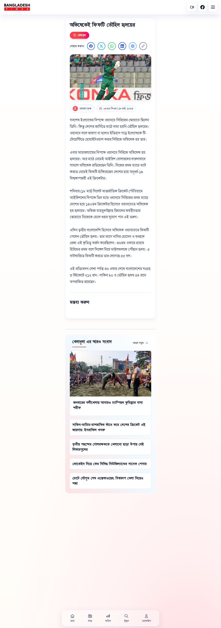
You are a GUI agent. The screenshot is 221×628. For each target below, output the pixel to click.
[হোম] (72, 618)
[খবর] (90, 618)
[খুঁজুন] (126, 618)
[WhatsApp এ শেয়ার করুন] (112, 46)
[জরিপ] (108, 618)
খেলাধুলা (79, 35)
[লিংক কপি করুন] (143, 46)
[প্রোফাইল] (146, 618)
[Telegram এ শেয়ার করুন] (133, 46)
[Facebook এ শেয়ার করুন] (91, 46)
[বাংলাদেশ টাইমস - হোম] (17, 7)
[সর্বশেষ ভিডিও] (192, 7)
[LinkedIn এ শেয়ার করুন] (122, 46)
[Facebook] (202, 7)
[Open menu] (213, 7)
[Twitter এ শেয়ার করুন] (101, 46)
